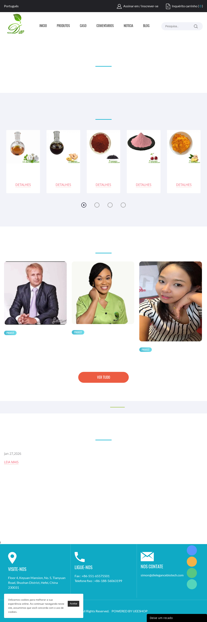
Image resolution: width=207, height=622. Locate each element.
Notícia (128, 26)
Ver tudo (103, 377)
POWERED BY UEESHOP (130, 611)
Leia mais (11, 462)
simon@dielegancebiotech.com (162, 575)
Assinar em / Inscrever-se (140, 6)
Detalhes (23, 185)
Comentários (105, 26)
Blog (146, 26)
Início (43, 26)
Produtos (63, 26)
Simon (192, 550)
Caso (83, 26)
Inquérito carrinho (184, 6)
